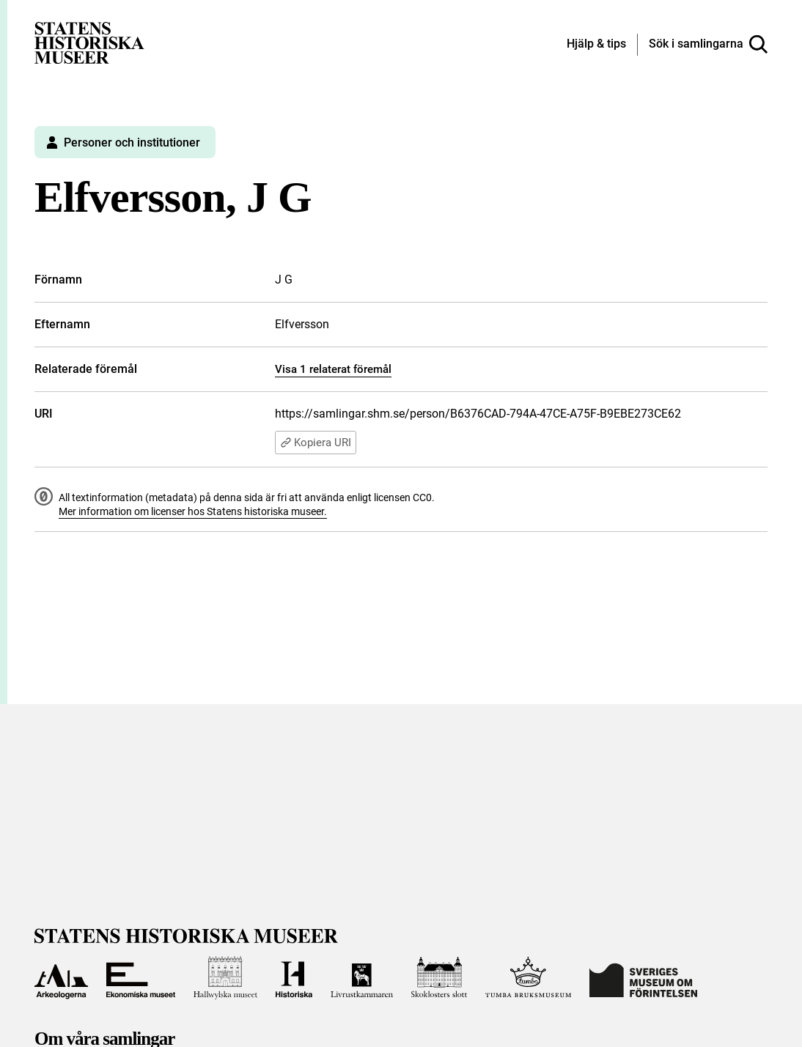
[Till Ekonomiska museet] (141, 977)
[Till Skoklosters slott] (439, 977)
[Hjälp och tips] (596, 44)
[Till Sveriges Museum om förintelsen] (642, 977)
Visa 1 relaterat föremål (333, 369)
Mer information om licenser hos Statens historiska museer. (193, 511)
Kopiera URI (315, 442)
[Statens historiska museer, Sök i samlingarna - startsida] (89, 42)
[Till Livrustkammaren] (362, 977)
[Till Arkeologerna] (61, 977)
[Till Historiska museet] (294, 977)
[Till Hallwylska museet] (225, 977)
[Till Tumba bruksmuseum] (528, 977)
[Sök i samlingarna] (708, 44)
